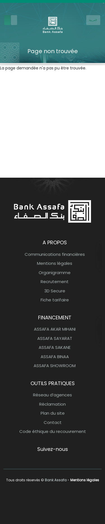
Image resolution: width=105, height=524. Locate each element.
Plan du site (53, 413)
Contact (53, 422)
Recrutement (55, 281)
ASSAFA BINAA (55, 357)
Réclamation (52, 404)
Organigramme (55, 272)
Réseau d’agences (52, 395)
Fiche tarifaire (55, 300)
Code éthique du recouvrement (52, 431)
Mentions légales (54, 263)
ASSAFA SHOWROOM (55, 366)
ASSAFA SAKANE (55, 347)
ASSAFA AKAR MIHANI (55, 329)
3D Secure (54, 291)
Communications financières (55, 254)
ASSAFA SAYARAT (54, 338)
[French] (93, 20)
